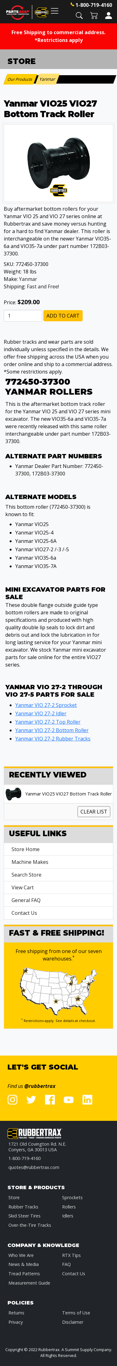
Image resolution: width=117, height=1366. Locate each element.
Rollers (69, 1207)
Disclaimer (72, 1322)
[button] (79, 15)
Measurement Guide (29, 1283)
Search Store (26, 874)
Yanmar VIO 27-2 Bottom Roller (52, 730)
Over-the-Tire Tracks (29, 1225)
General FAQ (26, 900)
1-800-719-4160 (94, 5)
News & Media (23, 1264)
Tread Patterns (24, 1274)
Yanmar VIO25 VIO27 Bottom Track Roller (68, 794)
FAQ (66, 1264)
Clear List (93, 811)
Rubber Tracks (23, 1207)
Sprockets (72, 1197)
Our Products (20, 79)
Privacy (15, 1322)
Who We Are (21, 1255)
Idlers (67, 1216)
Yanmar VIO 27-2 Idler (40, 713)
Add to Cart (63, 315)
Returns (16, 1313)
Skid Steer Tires (24, 1216)
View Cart (23, 887)
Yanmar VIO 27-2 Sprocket (46, 705)
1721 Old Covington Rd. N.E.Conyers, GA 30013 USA (37, 1147)
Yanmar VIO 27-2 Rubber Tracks (52, 738)
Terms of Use (76, 1313)
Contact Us (24, 913)
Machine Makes (30, 862)
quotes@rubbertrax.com (33, 1167)
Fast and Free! (43, 286)
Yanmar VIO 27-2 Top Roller (47, 721)
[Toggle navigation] (54, 10)
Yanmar (28, 279)
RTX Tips (71, 1255)
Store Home (26, 849)
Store (14, 1197)
